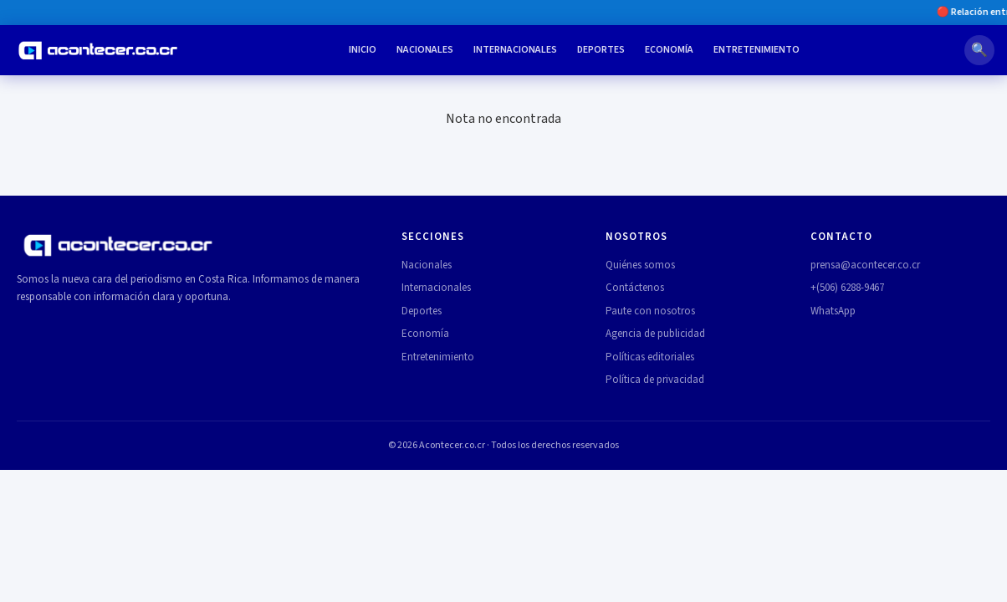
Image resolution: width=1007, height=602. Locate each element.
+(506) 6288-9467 (847, 287)
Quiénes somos (640, 265)
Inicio (362, 50)
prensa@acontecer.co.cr (865, 265)
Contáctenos (635, 287)
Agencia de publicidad (655, 333)
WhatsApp (833, 311)
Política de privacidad (655, 379)
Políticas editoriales (650, 357)
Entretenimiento (756, 50)
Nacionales (424, 50)
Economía (669, 50)
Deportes (601, 50)
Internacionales (515, 50)
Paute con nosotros (650, 311)
